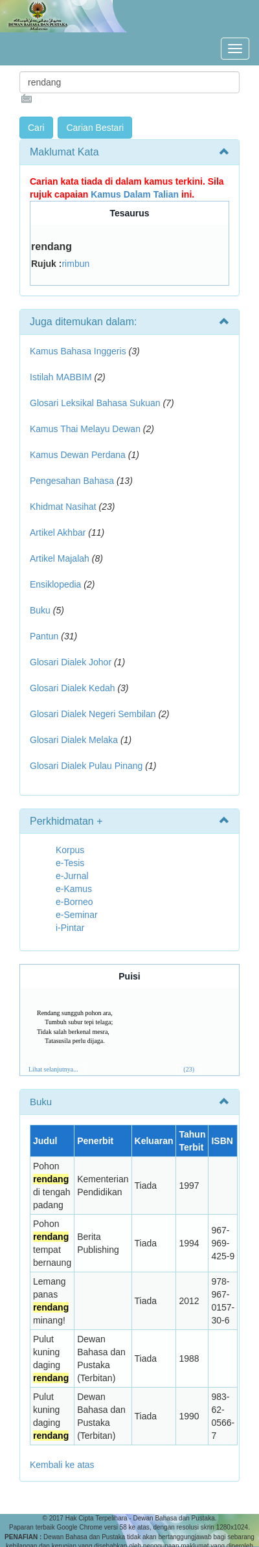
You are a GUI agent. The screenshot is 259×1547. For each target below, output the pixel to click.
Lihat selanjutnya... (53, 1069)
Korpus (70, 850)
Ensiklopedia (55, 584)
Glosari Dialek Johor (70, 662)
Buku (40, 610)
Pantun (44, 636)
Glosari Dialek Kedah (72, 688)
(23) (188, 1069)
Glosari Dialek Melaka (74, 740)
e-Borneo (74, 902)
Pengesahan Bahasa (72, 481)
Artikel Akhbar (57, 532)
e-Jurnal (72, 876)
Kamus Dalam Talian (135, 194)
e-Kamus (74, 889)
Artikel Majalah (59, 558)
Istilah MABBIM (61, 377)
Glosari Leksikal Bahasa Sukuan (95, 403)
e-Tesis (70, 863)
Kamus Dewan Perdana (78, 455)
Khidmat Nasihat (63, 506)
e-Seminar (77, 915)
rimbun (75, 263)
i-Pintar (70, 927)
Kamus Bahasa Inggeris (78, 351)
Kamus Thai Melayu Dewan (85, 429)
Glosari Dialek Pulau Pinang (86, 766)
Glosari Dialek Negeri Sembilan (93, 714)
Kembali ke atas (62, 1465)
